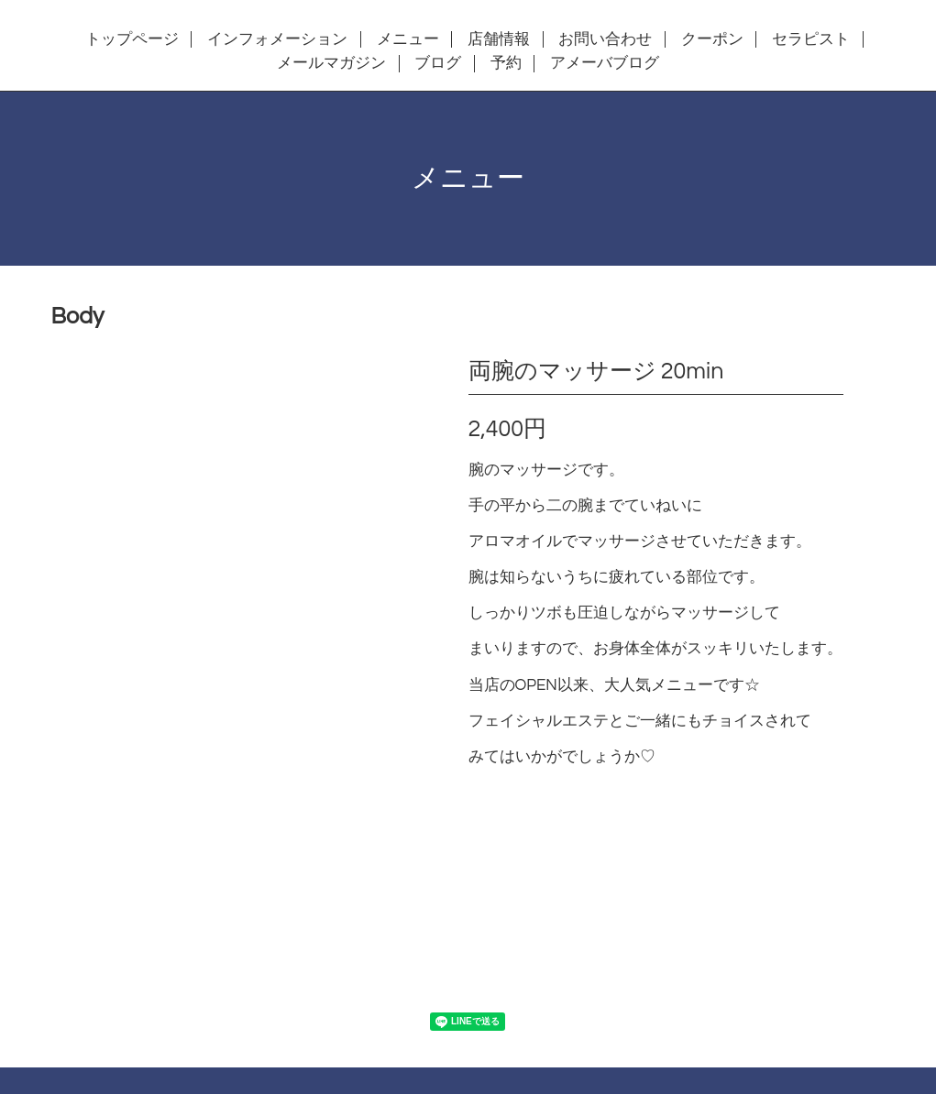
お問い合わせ (605, 39)
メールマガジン (331, 63)
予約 (506, 63)
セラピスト (811, 39)
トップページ (132, 39)
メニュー (408, 39)
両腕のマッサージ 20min (596, 371)
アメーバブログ (604, 63)
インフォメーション (277, 39)
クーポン (712, 39)
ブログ (437, 63)
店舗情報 (499, 39)
